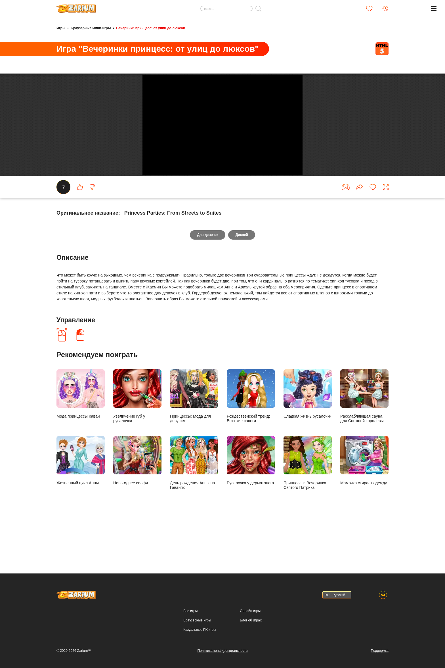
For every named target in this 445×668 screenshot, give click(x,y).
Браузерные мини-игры (91, 28)
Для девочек (207, 278)
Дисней (242, 278)
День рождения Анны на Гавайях (194, 505)
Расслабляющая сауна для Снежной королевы (364, 439)
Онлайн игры (250, 611)
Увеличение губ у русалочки (137, 439)
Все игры (190, 611)
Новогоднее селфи (137, 503)
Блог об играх (251, 620)
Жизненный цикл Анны (80, 503)
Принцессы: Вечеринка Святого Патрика (308, 505)
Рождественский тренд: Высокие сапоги (251, 439)
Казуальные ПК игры (199, 630)
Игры (60, 28)
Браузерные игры (197, 620)
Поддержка (380, 651)
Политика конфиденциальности (222, 651)
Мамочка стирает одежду (364, 503)
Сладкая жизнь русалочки (308, 436)
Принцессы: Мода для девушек (194, 439)
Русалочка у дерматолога (251, 503)
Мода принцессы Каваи (80, 436)
